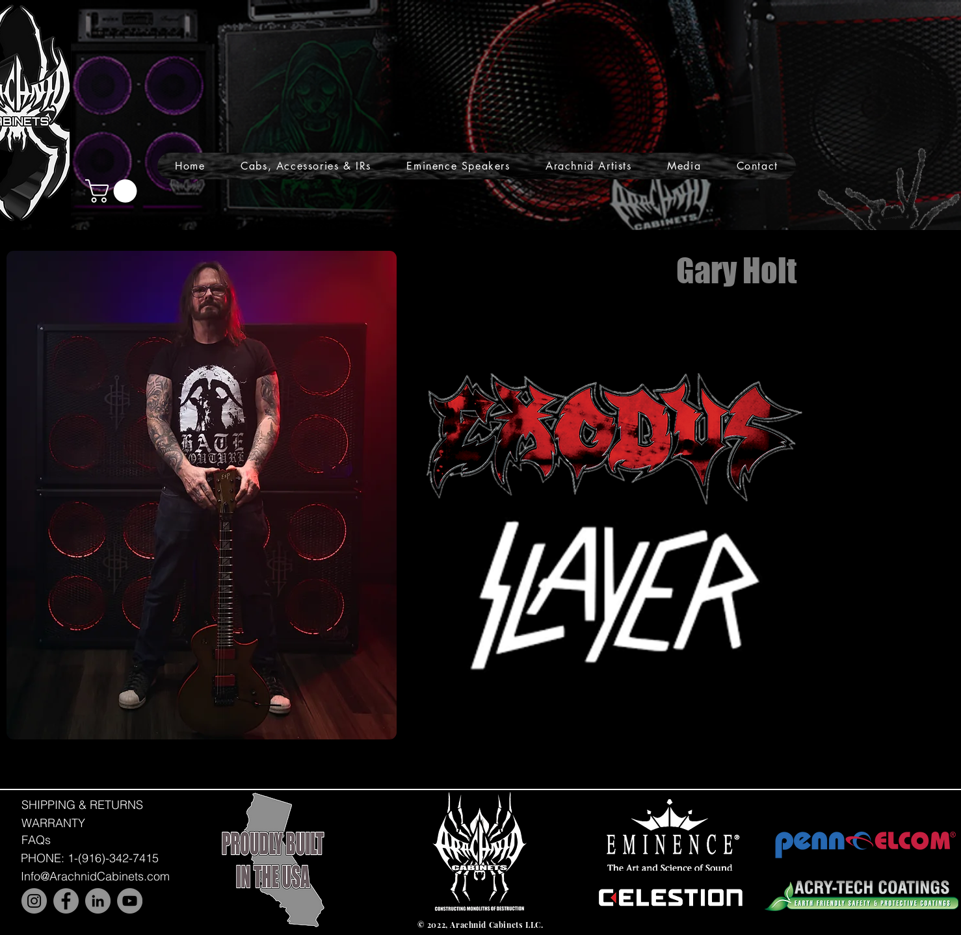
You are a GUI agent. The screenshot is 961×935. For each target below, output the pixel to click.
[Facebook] (66, 901)
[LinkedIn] (98, 901)
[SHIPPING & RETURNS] (82, 804)
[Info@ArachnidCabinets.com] (95, 876)
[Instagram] (34, 901)
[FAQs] (36, 840)
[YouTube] (129, 901)
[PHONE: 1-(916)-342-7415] (89, 858)
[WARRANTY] (53, 822)
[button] (306, 166)
